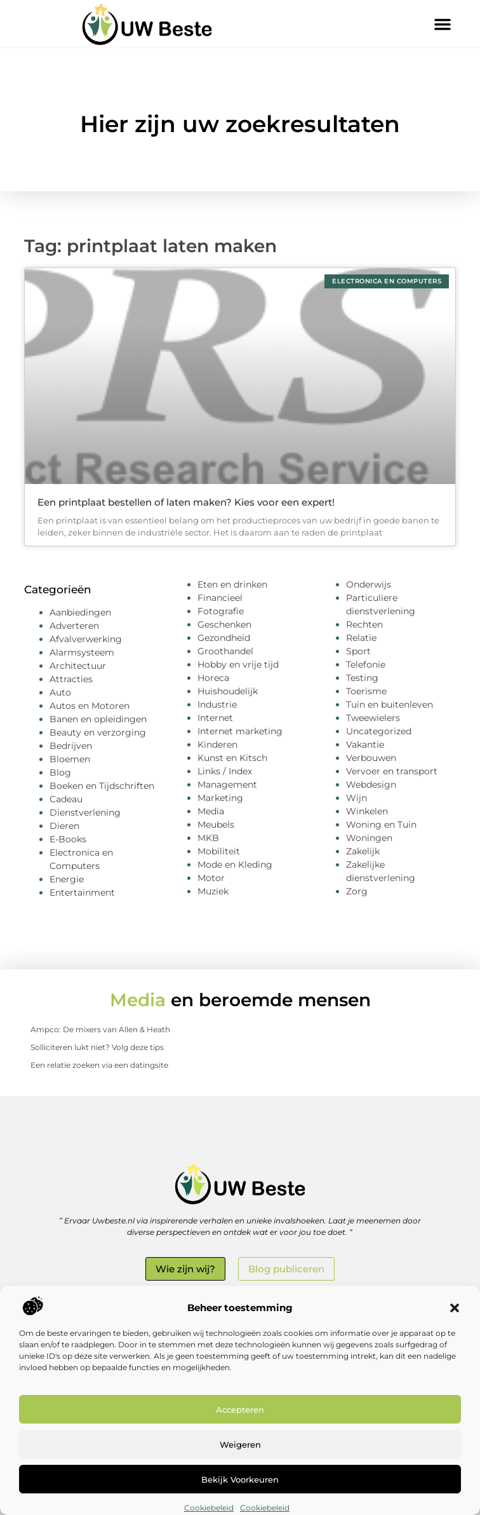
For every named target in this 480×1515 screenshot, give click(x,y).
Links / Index (224, 771)
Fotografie (220, 611)
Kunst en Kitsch (232, 758)
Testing (362, 677)
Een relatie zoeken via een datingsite (99, 1065)
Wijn (356, 798)
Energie (67, 879)
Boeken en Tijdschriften (102, 785)
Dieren (64, 826)
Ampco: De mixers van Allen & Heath (100, 1029)
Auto (60, 692)
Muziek (213, 891)
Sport (358, 651)
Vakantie (365, 744)
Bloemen (70, 759)
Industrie (217, 704)
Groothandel (225, 651)
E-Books (68, 839)
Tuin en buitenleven (389, 704)
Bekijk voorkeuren (240, 1479)
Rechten (364, 624)
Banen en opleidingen (98, 719)
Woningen (369, 838)
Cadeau (66, 799)
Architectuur (78, 665)
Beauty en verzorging (98, 732)
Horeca (213, 677)
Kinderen (217, 744)
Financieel (220, 597)
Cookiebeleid (209, 1507)
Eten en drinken (232, 584)
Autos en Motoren (90, 705)
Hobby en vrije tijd (238, 664)
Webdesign (371, 784)
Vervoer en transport (391, 771)
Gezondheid (223, 637)
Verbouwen (371, 758)
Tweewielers (373, 718)
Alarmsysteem (82, 652)
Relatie (361, 637)
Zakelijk (363, 851)
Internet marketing (240, 731)
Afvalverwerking (86, 639)
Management (227, 784)
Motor (211, 878)
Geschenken (224, 624)
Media (210, 811)
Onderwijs (368, 584)
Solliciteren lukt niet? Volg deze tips (97, 1047)
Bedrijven (71, 745)
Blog (60, 772)
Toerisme (366, 691)
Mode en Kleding (234, 864)
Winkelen (367, 811)
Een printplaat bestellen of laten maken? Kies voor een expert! (186, 502)
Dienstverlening (85, 812)
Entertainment (82, 892)
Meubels (215, 824)
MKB (208, 838)
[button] (454, 1308)
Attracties (71, 679)
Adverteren (74, 625)
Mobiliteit (218, 851)
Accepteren (240, 1409)
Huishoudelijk (227, 691)
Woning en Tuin (381, 824)
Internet (215, 718)
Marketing (220, 798)
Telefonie (365, 664)
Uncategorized (378, 731)
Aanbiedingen (80, 612)
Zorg (357, 891)
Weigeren (240, 1444)
